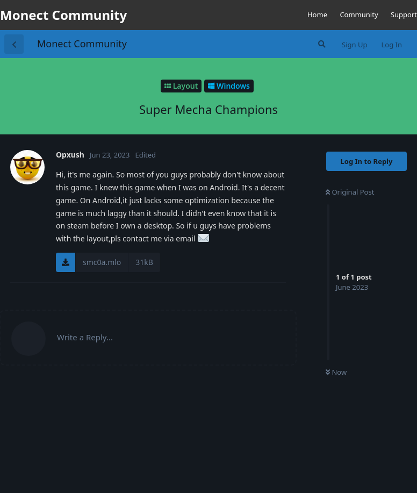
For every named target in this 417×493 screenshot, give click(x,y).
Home (317, 14)
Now (336, 372)
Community (359, 14)
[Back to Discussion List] (14, 44)
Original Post (350, 192)
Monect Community (82, 43)
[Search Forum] (320, 44)
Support (404, 14)
